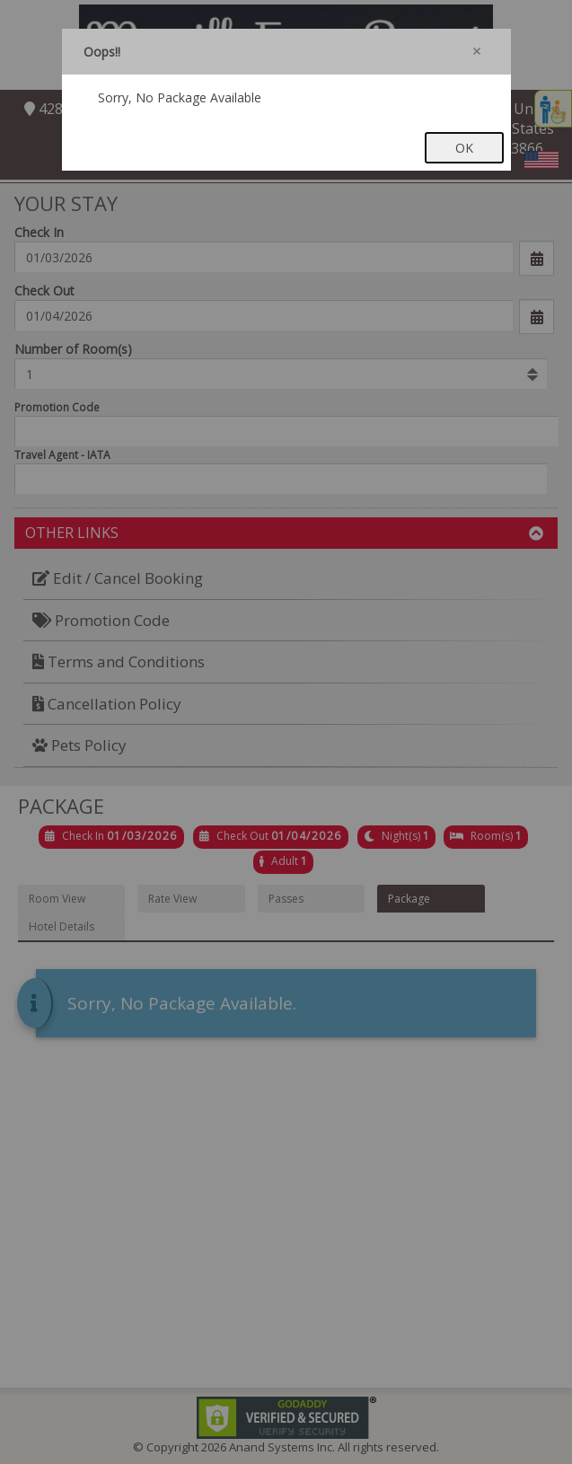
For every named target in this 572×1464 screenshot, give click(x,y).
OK (464, 147)
